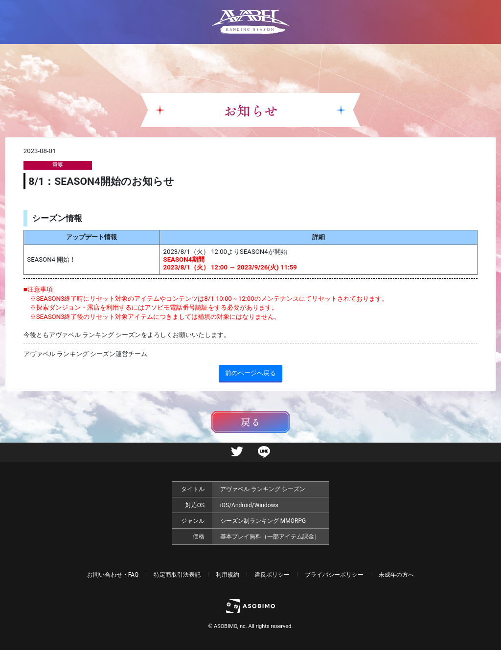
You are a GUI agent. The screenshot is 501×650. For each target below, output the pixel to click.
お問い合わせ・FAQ (113, 574)
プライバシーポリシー (334, 574)
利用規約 (227, 574)
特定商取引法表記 (177, 574)
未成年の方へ (396, 574)
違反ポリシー (272, 574)
